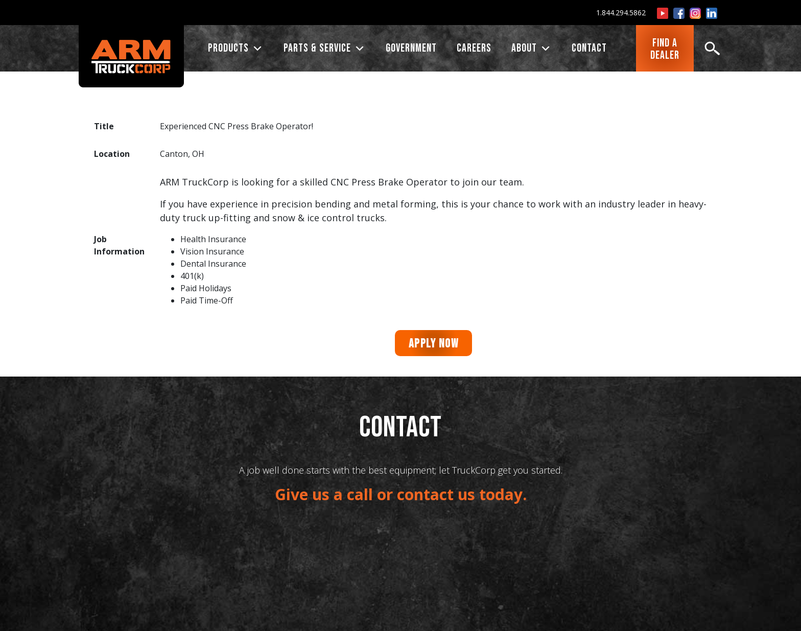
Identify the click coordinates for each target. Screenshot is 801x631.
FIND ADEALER (664, 49)
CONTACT (589, 48)
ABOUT (531, 48)
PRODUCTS (236, 48)
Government (411, 48)
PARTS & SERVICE (325, 48)
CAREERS (474, 48)
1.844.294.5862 (621, 12)
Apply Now (434, 343)
